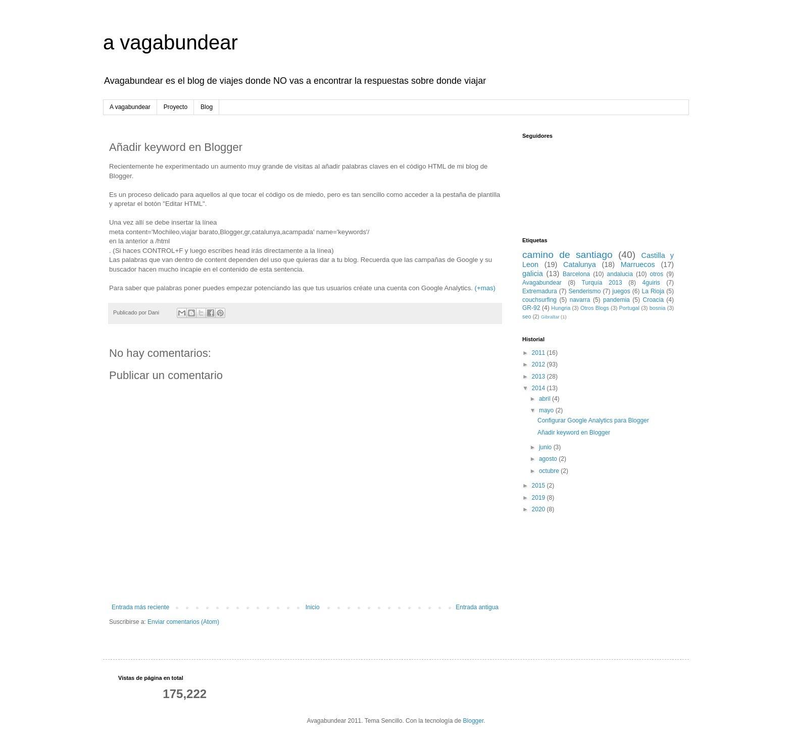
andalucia (620, 274)
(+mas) (484, 288)
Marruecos (638, 264)
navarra (580, 299)
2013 (539, 376)
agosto (549, 458)
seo (526, 316)
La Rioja (653, 291)
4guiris (651, 282)
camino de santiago (567, 254)
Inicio (313, 607)
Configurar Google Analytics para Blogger (593, 420)
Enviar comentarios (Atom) (183, 621)
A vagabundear (130, 107)
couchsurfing (539, 299)
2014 (539, 388)
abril (545, 398)
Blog (207, 107)
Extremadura (539, 291)
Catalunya (579, 264)
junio (546, 447)
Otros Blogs (594, 308)
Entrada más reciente (140, 607)
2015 (539, 485)
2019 (539, 497)
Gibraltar (550, 317)
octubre (550, 470)
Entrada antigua (477, 607)
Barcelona (576, 274)
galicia (532, 274)
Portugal (629, 308)
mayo (547, 410)
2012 (539, 364)
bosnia (658, 308)
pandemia (616, 299)
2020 (539, 509)
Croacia (652, 299)
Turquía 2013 (602, 282)
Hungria (560, 308)
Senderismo (585, 291)
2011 (539, 352)
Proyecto (175, 107)
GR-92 (531, 307)
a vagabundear (170, 42)
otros (657, 274)
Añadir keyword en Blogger (573, 432)
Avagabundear (542, 282)
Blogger (473, 720)
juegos (621, 291)
